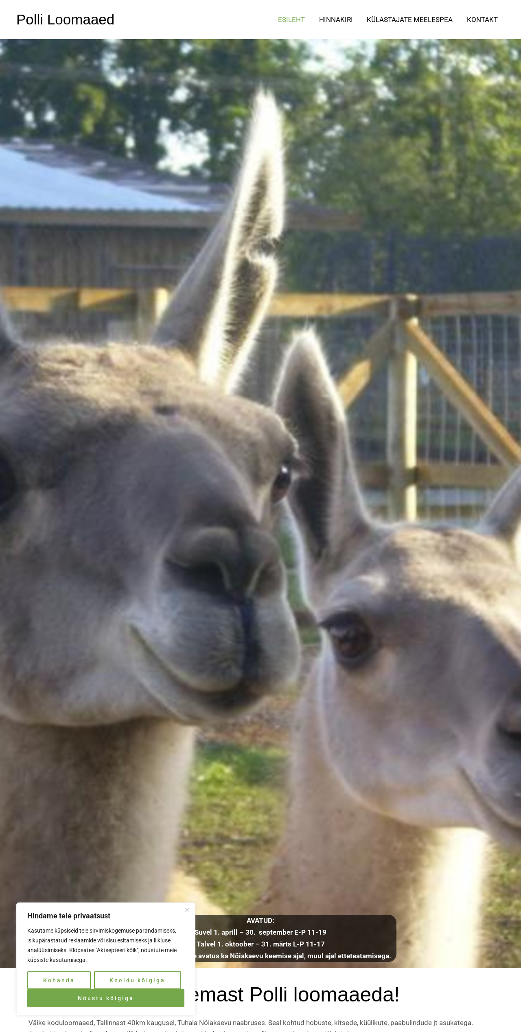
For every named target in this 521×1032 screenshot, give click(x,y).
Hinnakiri (336, 19)
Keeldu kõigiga (137, 980)
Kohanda (59, 980)
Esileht (292, 19)
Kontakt (482, 19)
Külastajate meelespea (410, 19)
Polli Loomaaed (65, 19)
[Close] (187, 909)
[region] (105, 959)
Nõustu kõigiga (106, 998)
